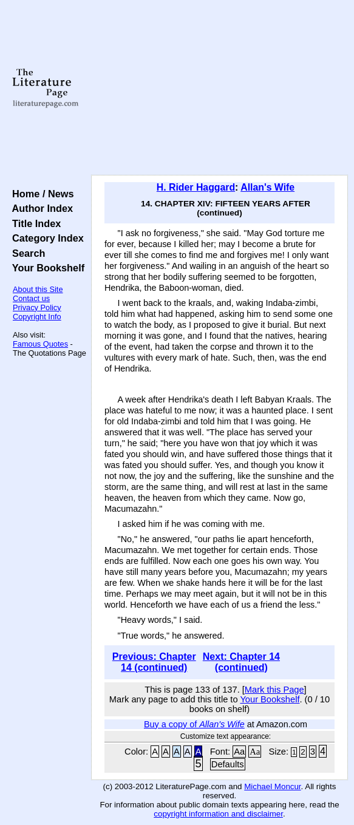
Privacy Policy (37, 307)
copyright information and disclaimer (218, 813)
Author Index (40, 208)
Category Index (45, 238)
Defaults (227, 764)
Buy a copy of (194, 724)
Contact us (31, 298)
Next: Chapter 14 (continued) (241, 662)
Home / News (40, 193)
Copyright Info (37, 316)
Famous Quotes (40, 343)
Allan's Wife (267, 187)
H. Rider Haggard (196, 187)
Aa (239, 751)
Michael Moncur (272, 786)
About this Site (38, 289)
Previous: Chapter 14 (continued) (154, 662)
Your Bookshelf (45, 267)
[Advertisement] (219, 88)
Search (26, 253)
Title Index (34, 223)
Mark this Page (274, 689)
